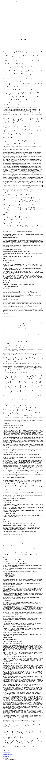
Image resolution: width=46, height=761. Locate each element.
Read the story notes (6, 752)
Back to (7, 756)
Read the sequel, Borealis (7, 754)
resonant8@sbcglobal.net (13, 750)
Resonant (23, 41)
